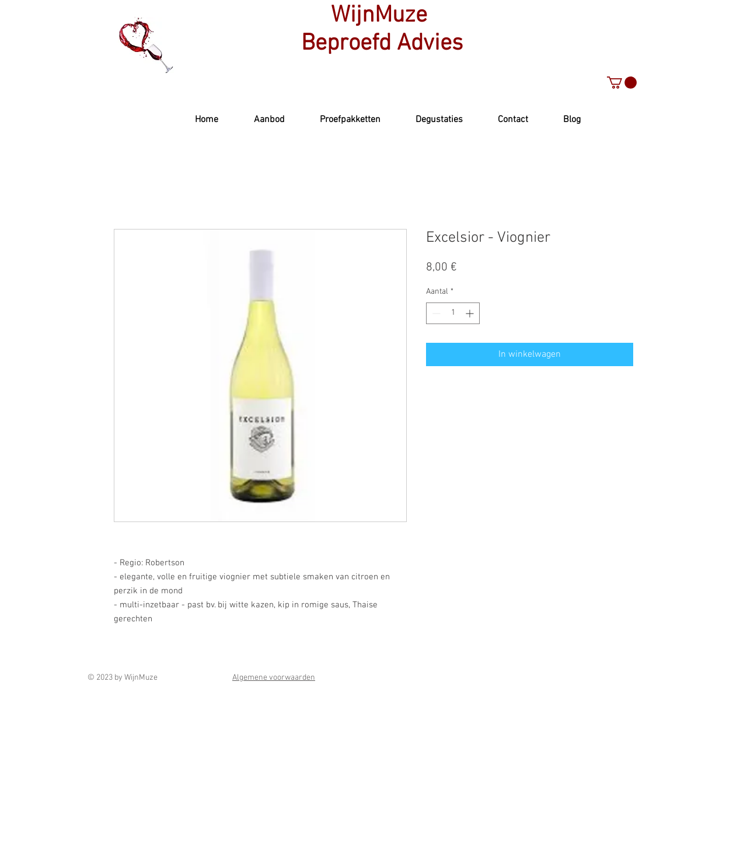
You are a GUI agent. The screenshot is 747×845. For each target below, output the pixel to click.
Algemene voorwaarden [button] (273, 678)
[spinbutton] (452, 313)
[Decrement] (435, 313)
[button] (622, 82)
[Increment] (470, 313)
